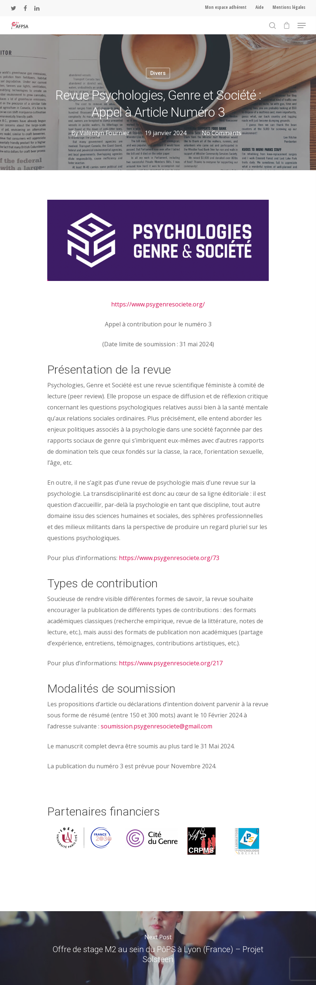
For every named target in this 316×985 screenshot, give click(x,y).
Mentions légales (288, 7)
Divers (158, 73)
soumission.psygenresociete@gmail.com (156, 726)
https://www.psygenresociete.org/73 (169, 558)
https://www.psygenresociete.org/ (158, 304)
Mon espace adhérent (226, 7)
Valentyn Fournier (105, 133)
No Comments (221, 133)
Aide (259, 7)
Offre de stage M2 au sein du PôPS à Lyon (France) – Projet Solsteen (158, 948)
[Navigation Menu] (302, 25)
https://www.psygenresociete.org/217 (171, 663)
